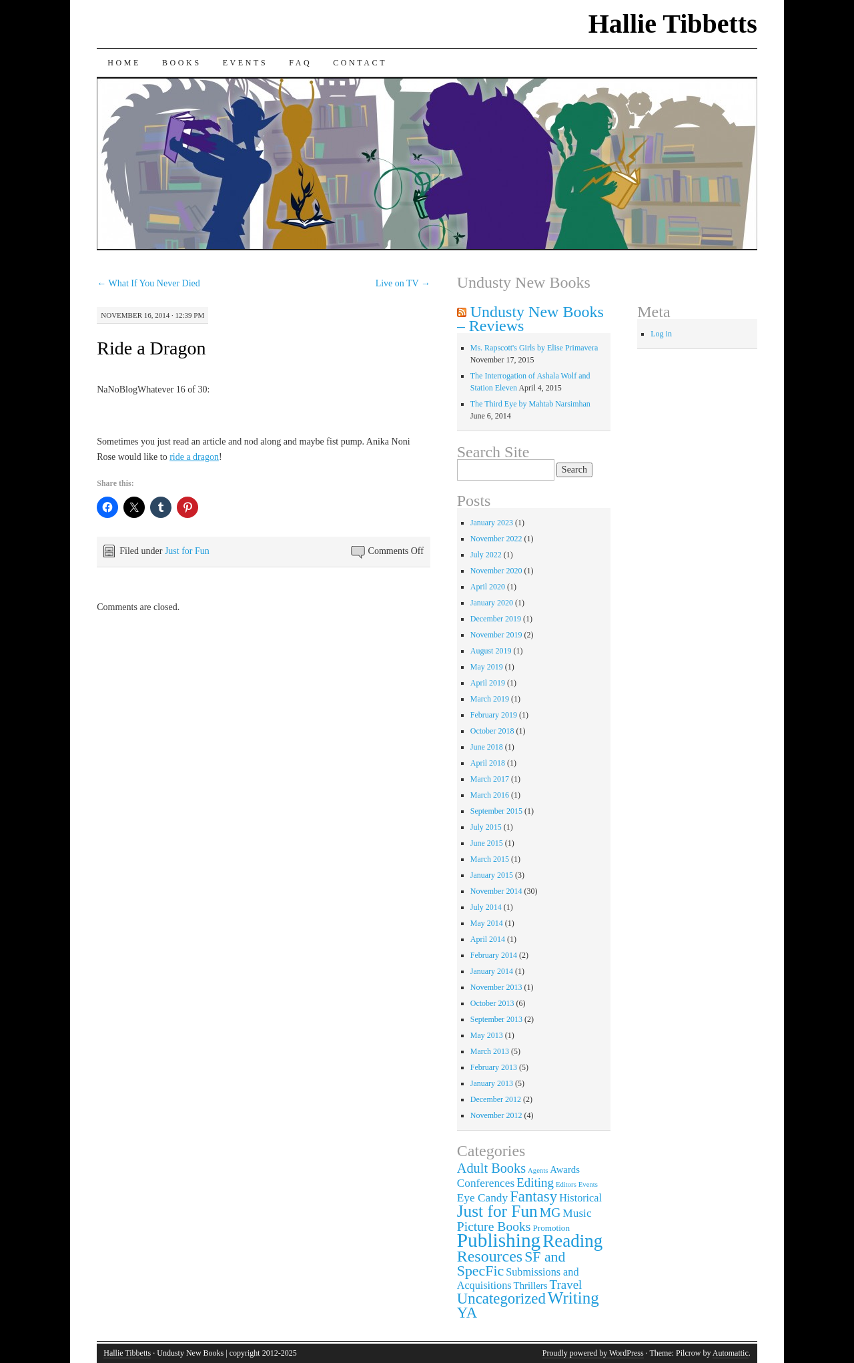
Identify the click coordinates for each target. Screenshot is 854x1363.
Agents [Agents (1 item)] (538, 1170)
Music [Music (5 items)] (576, 1213)
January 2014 (491, 971)
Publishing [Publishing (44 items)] (499, 1240)
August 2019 (491, 650)
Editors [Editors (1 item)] (566, 1184)
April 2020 (487, 586)
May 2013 (486, 1035)
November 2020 (496, 570)
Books (181, 62)
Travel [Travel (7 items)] (566, 1285)
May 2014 (486, 923)
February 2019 (493, 715)
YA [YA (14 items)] (467, 1312)
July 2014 (486, 907)
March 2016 (489, 795)
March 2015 (489, 859)
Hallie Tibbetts (672, 24)
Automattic (731, 1353)
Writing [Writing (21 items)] (573, 1298)
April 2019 (487, 683)
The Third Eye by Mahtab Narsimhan (530, 403)
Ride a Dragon (151, 348)
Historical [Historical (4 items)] (580, 1198)
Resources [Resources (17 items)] (489, 1256)
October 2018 (492, 731)
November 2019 (496, 634)
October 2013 (492, 1003)
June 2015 (486, 843)
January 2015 (491, 875)
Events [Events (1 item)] (588, 1184)
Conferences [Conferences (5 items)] (485, 1183)
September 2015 (496, 811)
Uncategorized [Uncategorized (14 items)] (501, 1298)
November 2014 (496, 891)
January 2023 (491, 522)
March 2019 (489, 699)
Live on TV (403, 283)
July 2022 (486, 554)
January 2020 (491, 602)
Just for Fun (187, 551)
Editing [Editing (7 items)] (535, 1182)
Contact (360, 62)
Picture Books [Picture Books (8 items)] (494, 1226)
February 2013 (493, 1067)
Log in (661, 333)
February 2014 (493, 955)
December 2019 (495, 618)
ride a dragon (194, 457)
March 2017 (489, 779)
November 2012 (496, 1115)
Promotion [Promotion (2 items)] (551, 1228)
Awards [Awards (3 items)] (565, 1169)
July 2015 (486, 827)
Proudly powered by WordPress (593, 1353)
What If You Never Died (148, 283)
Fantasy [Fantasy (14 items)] (533, 1196)
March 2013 (489, 1051)
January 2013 (491, 1083)
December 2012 (495, 1099)
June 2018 (486, 747)
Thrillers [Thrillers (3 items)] (531, 1285)
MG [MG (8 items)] (550, 1212)
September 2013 (496, 1019)
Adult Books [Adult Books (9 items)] (491, 1168)
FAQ (300, 62)
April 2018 (487, 763)
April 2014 (487, 939)
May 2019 (486, 666)
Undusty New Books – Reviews (530, 318)
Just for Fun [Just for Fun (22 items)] (497, 1210)
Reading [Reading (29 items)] (572, 1241)
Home (124, 62)
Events (245, 62)
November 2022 (496, 538)
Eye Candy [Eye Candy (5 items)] (482, 1197)
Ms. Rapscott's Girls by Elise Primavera (534, 347)
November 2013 (496, 987)
